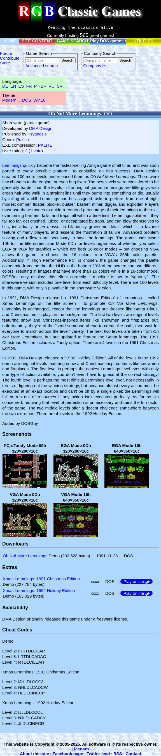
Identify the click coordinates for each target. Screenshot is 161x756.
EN (13, 86)
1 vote (35, 150)
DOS (26, 100)
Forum (6, 53)
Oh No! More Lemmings (25, 555)
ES (21, 86)
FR (29, 86)
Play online (136, 581)
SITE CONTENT (37, 40)
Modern (9, 100)
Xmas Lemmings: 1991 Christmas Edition (41, 578)
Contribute (9, 58)
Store (5, 62)
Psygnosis (36, 134)
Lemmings (12, 165)
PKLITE (45, 145)
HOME (9, 40)
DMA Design (40, 128)
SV (59, 86)
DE (5, 86)
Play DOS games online (113, 40)
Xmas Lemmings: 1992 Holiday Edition (39, 590)
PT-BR (40, 86)
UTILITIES (143, 40)
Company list (95, 65)
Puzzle (22, 139)
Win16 (39, 100)
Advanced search (41, 65)
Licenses (80, 748)
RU (52, 86)
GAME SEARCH (72, 40)
